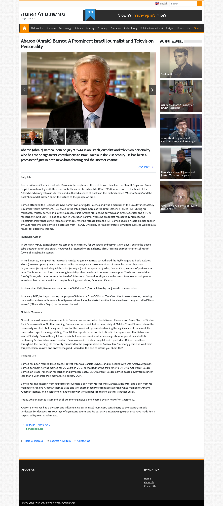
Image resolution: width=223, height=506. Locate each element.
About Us (149, 482)
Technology (65, 28)
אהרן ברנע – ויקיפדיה (38, 425)
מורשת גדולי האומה (43, 14)
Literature (51, 28)
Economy (103, 28)
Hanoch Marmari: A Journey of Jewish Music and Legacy (178, 174)
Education (116, 28)
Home (25, 28)
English (161, 3)
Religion (170, 28)
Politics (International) (152, 28)
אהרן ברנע (146, 167)
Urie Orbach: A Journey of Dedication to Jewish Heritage (178, 140)
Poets (181, 28)
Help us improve (32, 440)
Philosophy (37, 28)
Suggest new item (58, 440)
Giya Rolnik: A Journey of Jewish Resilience (179, 207)
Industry (90, 28)
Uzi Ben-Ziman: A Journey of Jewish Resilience (177, 106)
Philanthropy (130, 28)
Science (78, 28)
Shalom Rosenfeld (171, 74)
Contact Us (81, 440)
